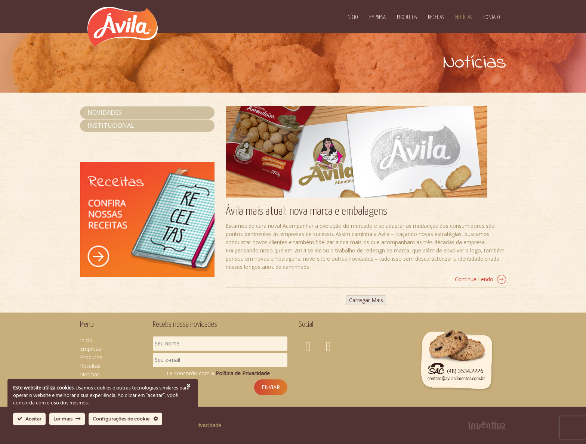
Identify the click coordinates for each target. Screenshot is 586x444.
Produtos (407, 17)
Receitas (436, 17)
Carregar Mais (366, 300)
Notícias (463, 17)
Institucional (110, 125)
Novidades (104, 112)
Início (352, 17)
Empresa (377, 17)
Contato (491, 17)
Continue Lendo (480, 279)
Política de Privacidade (243, 373)
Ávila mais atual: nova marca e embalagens (306, 211)
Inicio (86, 340)
